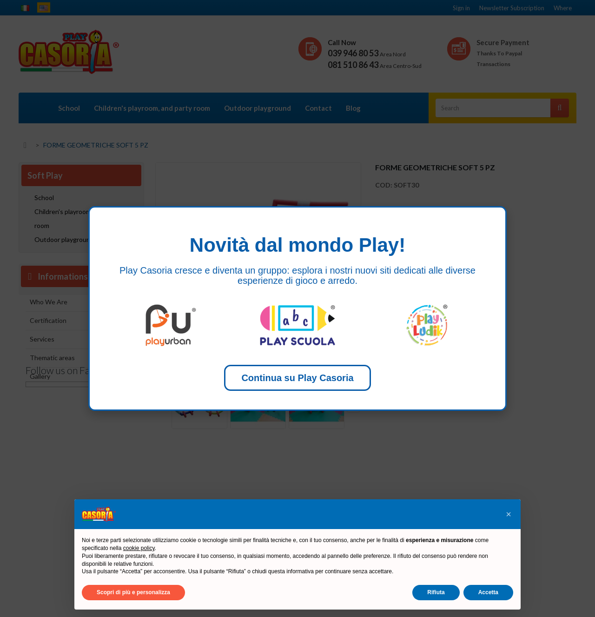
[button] (508, 514)
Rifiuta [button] (435, 592)
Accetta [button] (488, 592)
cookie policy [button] (139, 548)
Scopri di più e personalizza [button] (133, 592)
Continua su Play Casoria (297, 378)
